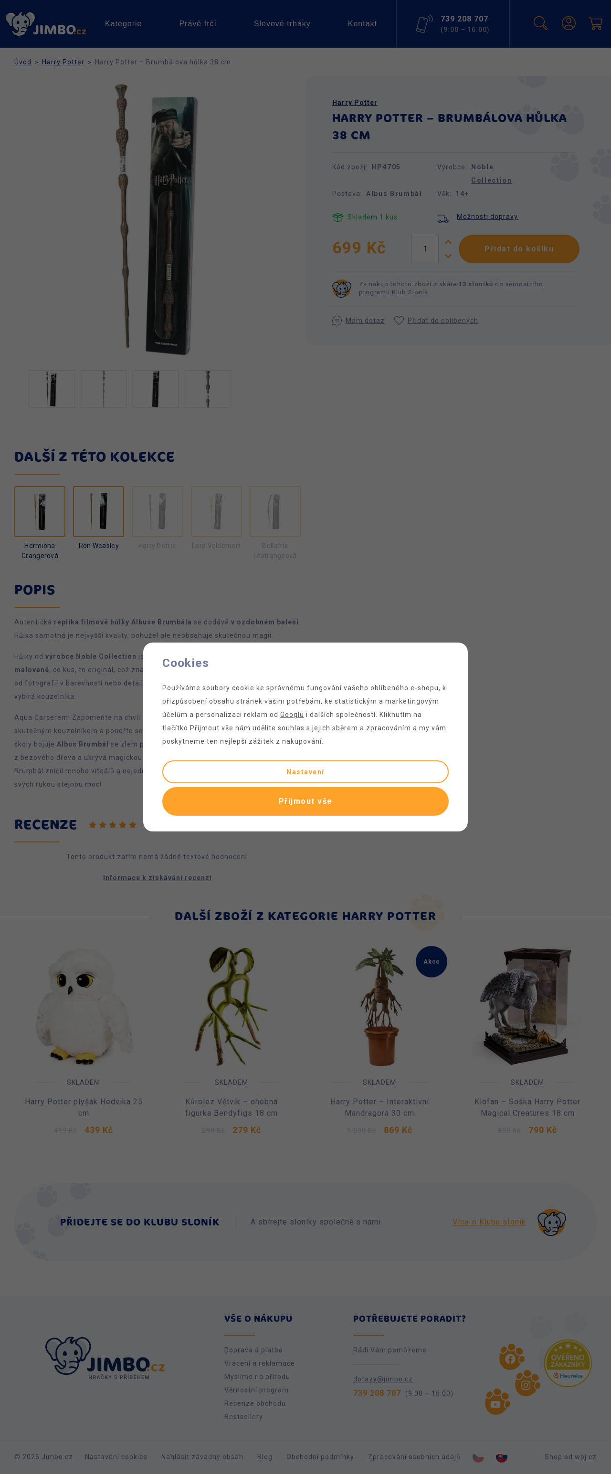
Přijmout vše (306, 801)
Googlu (292, 714)
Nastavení (305, 772)
